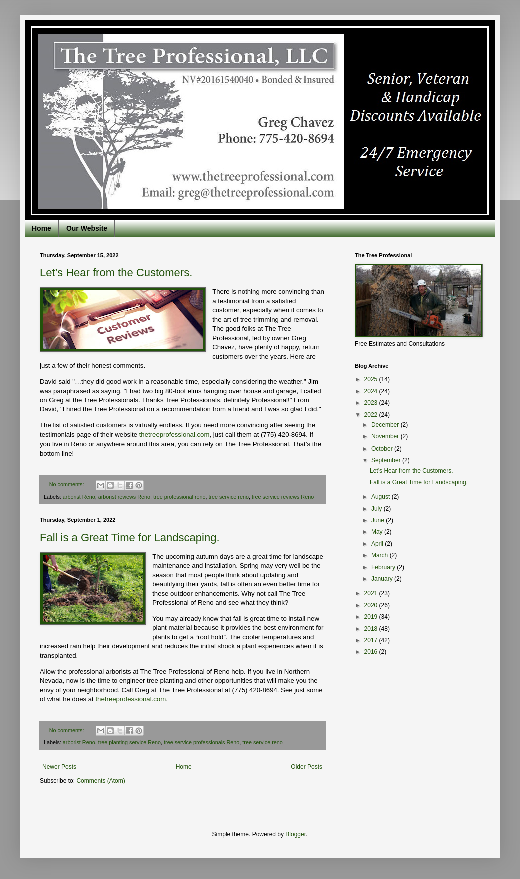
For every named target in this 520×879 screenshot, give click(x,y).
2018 (372, 628)
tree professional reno (180, 497)
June (379, 520)
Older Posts (306, 766)
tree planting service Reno (129, 742)
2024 (372, 391)
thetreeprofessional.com (175, 434)
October (383, 448)
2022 (372, 414)
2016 (372, 651)
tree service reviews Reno (283, 497)
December (386, 424)
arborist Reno (79, 497)
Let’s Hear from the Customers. (116, 272)
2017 (372, 640)
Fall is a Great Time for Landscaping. (130, 537)
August (382, 496)
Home (42, 228)
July (378, 508)
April (378, 543)
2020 (372, 605)
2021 (372, 593)
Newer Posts (59, 766)
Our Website (87, 228)
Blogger (296, 834)
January (383, 578)
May (378, 531)
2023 (372, 402)
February (384, 567)
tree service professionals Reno (202, 742)
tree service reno (229, 497)
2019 (372, 616)
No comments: (68, 484)
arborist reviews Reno (124, 497)
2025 (372, 379)
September (387, 460)
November (386, 436)
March (381, 555)
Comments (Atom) (100, 780)
